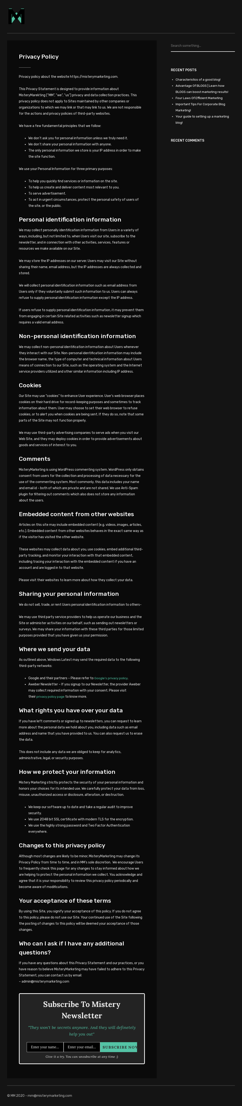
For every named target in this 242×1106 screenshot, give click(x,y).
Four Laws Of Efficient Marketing (200, 98)
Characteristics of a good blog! (199, 80)
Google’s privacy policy (111, 678)
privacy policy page (51, 697)
